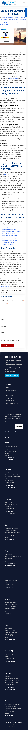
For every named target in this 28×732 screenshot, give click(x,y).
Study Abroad (4, 21)
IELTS (5, 174)
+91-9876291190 (9, 459)
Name (3, 321)
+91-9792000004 (10, 461)
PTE (13, 174)
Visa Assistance (10, 402)
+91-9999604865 (10, 567)
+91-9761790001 (9, 615)
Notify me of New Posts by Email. (11, 342)
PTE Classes (9, 397)
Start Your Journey (12, 377)
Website (3, 328)
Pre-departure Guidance (13, 395)
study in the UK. (13, 79)
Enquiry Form (26, 12)
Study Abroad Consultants (18, 19)
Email (3, 334)
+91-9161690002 (9, 488)
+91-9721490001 (9, 541)
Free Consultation (11, 392)
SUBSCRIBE (19, 428)
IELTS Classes (10, 389)
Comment (4, 304)
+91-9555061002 (10, 489)
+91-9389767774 (10, 565)
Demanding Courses (12, 405)
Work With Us (10, 400)
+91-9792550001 (10, 691)
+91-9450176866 (10, 641)
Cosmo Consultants (18, 23)
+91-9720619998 (10, 664)
